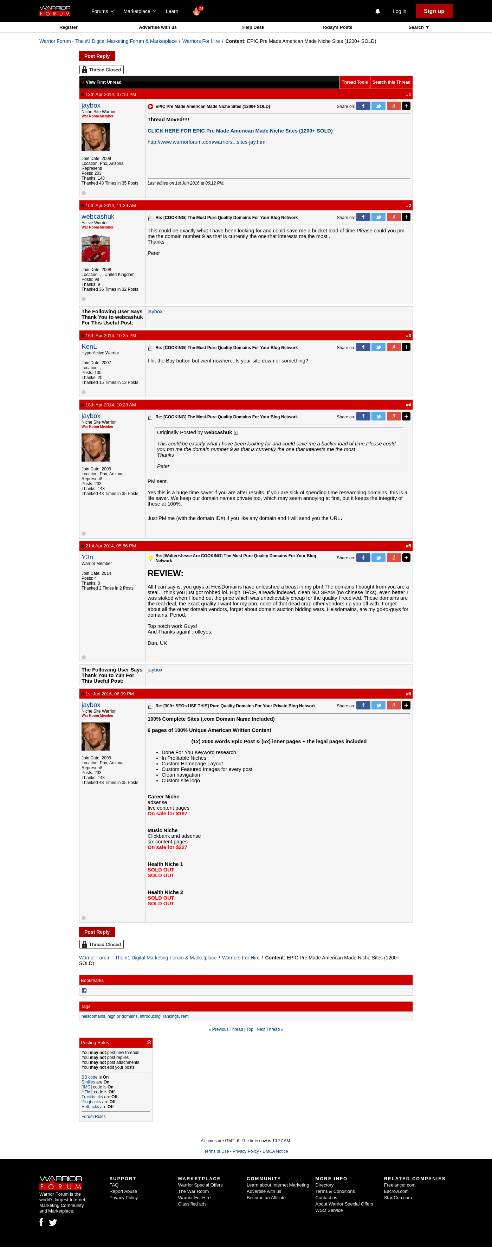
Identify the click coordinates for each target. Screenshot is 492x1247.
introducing (150, 1016)
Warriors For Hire (201, 41)
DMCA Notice (275, 1151)
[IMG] (87, 1087)
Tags (85, 1006)
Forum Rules (94, 1116)
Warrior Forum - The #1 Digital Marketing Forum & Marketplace (108, 41)
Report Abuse (123, 1191)
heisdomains (93, 1016)
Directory (324, 1185)
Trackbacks (92, 1096)
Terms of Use (216, 1151)
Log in (399, 11)
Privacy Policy (246, 1151)
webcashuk (98, 216)
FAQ (113, 1185)
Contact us (326, 1197)
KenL (89, 346)
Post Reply (97, 56)
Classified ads (192, 1204)
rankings (171, 1016)
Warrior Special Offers (200, 1185)
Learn (174, 11)
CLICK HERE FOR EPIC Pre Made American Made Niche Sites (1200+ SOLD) (240, 131)
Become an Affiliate (266, 1197)
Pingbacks (91, 1101)
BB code (89, 1077)
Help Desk (253, 27)
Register (68, 27)
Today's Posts (337, 27)
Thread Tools (355, 82)
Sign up (434, 11)
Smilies (88, 1082)
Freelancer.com (400, 1185)
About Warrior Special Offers (344, 1204)
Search (417, 27)
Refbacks (90, 1106)
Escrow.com (396, 1191)
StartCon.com (398, 1197)
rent (185, 1016)
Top (249, 1029)
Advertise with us (158, 27)
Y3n (87, 557)
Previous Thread (227, 1029)
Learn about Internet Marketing (278, 1185)
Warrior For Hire (194, 1197)
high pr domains (122, 1016)
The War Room (193, 1191)
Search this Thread (391, 82)
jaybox (91, 105)
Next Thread (268, 1029)
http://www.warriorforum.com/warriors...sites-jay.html (207, 142)
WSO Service (329, 1210)
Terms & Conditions (335, 1191)
